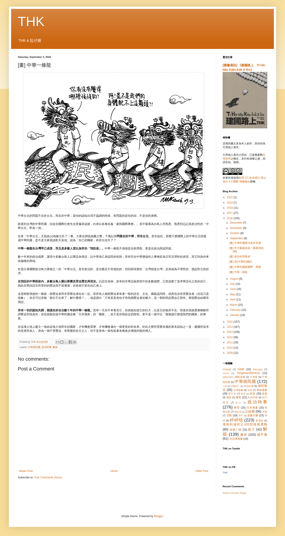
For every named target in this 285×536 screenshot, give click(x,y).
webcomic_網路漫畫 (234, 377)
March (234, 304)
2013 (230, 332)
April (233, 299)
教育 (237, 407)
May (233, 294)
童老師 (259, 420)
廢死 (238, 397)
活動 (229, 415)
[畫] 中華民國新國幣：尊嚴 (245, 267)
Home (114, 471)
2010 (230, 347)
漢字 (240, 415)
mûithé (226, 373)
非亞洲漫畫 (236, 438)
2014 (230, 326)
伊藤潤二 (235, 386)
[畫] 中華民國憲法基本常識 (245, 243)
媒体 (243, 393)
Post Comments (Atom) (48, 477)
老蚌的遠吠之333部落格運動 (245, 424)
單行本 (232, 393)
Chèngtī (227, 369)
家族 (253, 393)
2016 (230, 218)
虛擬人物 (235, 429)
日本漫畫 (252, 407)
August (234, 278)
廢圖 (264, 393)
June (233, 289)
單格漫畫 (261, 390)
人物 (225, 386)
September (237, 238)
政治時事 (46, 347)
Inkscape (258, 369)
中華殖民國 (34, 347)
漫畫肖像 (252, 415)
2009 (230, 352)
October (235, 233)
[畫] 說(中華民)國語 (240, 261)
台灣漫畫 (238, 390)
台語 (249, 390)
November (236, 228)
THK (31, 21)
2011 (230, 342)
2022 (230, 197)
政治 (239, 402)
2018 (230, 207)
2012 (230, 337)
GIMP (241, 369)
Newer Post (26, 471)
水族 (264, 411)
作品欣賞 (249, 386)
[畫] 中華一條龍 (238, 272)
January (235, 315)
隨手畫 (262, 434)
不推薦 (254, 377)
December (236, 222)
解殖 (55, 347)
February (235, 309)
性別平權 (253, 397)
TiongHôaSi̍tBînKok (248, 373)
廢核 (229, 397)
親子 (251, 429)
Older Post (201, 471)
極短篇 (237, 412)
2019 (230, 202)
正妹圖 (250, 411)
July (233, 283)
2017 (230, 212)
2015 (230, 321)
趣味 (243, 434)
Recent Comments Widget (234, 493)
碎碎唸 (236, 420)
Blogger (158, 516)
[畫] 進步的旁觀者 (239, 256)
